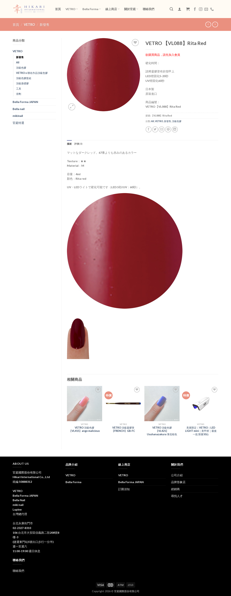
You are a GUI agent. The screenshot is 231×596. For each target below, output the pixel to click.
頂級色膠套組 (23, 78)
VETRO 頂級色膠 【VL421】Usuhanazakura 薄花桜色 (162, 431)
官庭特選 (18, 122)
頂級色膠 (21, 67)
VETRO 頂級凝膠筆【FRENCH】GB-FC (123, 429)
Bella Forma (91, 9)
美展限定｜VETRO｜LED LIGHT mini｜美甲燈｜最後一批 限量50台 (201, 431)
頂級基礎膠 (22, 83)
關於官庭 (131, 9)
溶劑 (18, 93)
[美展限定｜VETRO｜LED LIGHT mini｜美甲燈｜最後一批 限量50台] (200, 403)
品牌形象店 (178, 482)
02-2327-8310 (22, 528)
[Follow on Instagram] (200, 9)
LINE (216, 9)
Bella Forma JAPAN (25, 101)
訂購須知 (124, 489)
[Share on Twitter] (155, 129)
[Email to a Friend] (162, 129)
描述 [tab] (69, 143)
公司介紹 (177, 475)
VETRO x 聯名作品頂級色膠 (32, 72)
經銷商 (175, 489)
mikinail (18, 115)
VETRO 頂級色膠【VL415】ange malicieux (84, 429)
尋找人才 (177, 496)
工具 (18, 88)
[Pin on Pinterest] (168, 129)
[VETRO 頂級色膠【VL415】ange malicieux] (84, 403)
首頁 (58, 9)
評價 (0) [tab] (78, 143)
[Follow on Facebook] (195, 9)
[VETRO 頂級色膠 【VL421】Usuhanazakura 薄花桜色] (162, 403)
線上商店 (112, 9)
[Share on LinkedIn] (175, 129)
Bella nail (19, 109)
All (17, 62)
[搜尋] (171, 9)
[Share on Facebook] (149, 129)
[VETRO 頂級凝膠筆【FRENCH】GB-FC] (123, 403)
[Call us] (212, 9)
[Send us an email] (206, 9)
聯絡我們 (148, 9)
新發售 (44, 25)
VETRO (72, 9)
